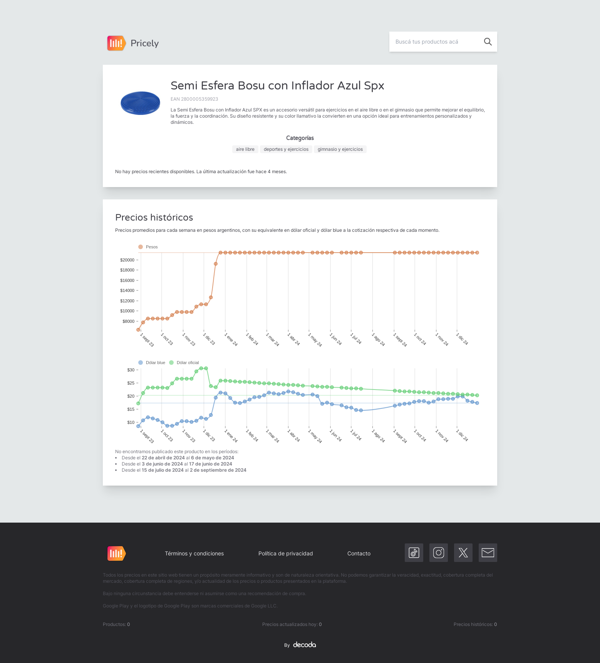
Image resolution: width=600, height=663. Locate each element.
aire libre (245, 149)
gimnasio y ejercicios (340, 149)
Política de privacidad (285, 553)
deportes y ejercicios (286, 149)
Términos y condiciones (194, 553)
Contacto (358, 553)
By (300, 645)
